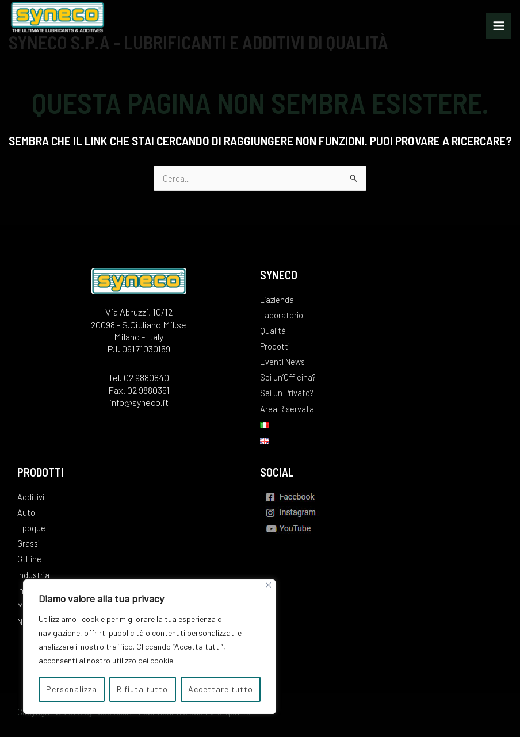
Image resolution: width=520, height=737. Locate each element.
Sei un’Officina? (288, 377)
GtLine (29, 559)
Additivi (30, 497)
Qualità (273, 330)
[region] (149, 646)
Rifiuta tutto (142, 689)
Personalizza (71, 689)
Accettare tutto (220, 689)
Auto (26, 512)
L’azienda (277, 299)
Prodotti (275, 346)
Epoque (31, 528)
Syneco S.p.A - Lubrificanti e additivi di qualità (198, 42)
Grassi (28, 543)
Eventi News (282, 361)
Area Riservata (287, 409)
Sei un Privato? (286, 392)
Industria (33, 575)
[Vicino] (268, 585)
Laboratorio (281, 315)
